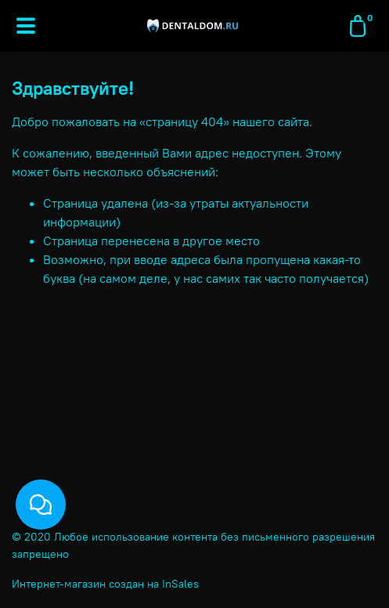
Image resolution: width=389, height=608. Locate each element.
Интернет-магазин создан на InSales (105, 584)
